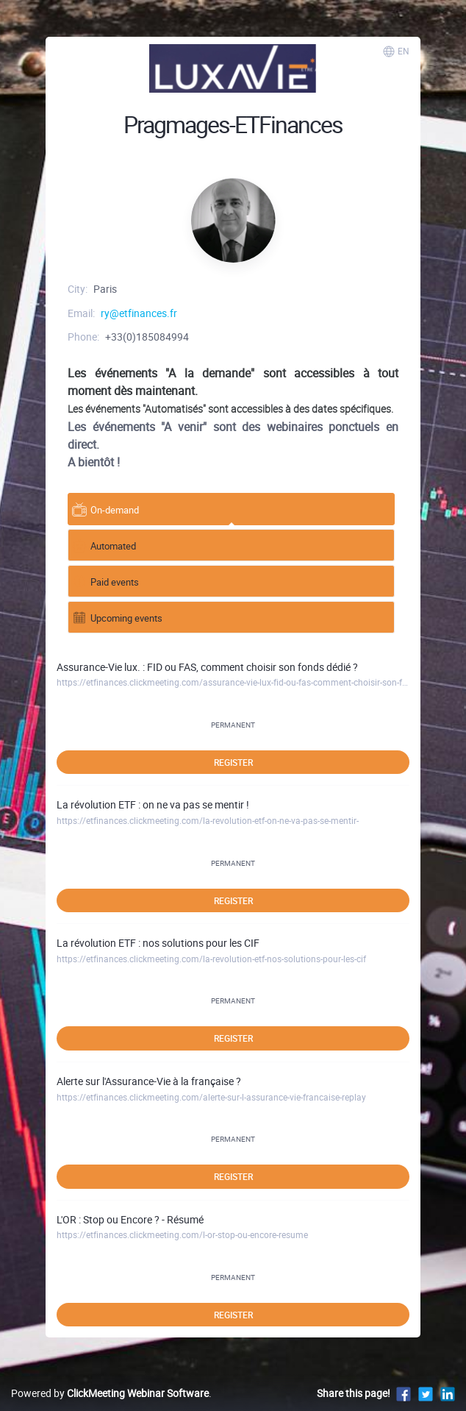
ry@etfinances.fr (139, 313)
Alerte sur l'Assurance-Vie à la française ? (149, 1081)
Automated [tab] (104, 544)
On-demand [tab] (105, 508)
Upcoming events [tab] (117, 616)
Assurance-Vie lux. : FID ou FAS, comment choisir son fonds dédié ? (207, 667)
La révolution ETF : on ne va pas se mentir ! (153, 804)
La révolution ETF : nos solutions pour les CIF (158, 943)
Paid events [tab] (105, 580)
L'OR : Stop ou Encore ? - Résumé (130, 1219)
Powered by (110, 1393)
